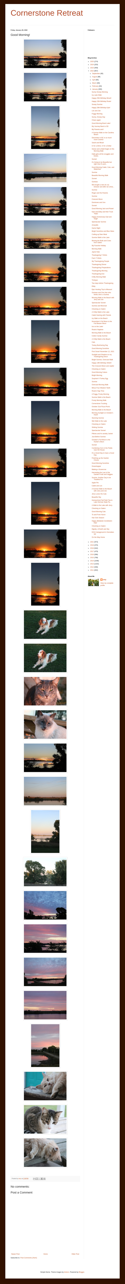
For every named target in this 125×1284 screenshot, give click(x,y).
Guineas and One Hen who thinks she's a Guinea (101, 293)
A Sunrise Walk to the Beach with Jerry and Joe (102, 490)
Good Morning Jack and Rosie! (103, 209)
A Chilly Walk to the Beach (101, 339)
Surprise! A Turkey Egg (100, 378)
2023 (92, 68)
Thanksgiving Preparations (101, 267)
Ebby (93, 286)
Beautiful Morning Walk (100, 175)
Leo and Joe (96, 111)
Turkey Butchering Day (100, 345)
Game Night (96, 228)
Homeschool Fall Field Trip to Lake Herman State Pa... (102, 501)
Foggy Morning (97, 114)
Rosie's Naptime (97, 330)
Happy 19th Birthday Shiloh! (102, 363)
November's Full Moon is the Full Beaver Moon (102, 322)
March (94, 83)
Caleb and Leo (97, 486)
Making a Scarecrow (99, 469)
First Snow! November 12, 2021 (103, 351)
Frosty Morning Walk (99, 400)
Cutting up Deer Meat (99, 234)
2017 (92, 551)
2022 (92, 71)
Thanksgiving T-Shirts (99, 255)
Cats (93, 342)
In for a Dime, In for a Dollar (101, 146)
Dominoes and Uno (98, 202)
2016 (92, 554)
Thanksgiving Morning (99, 271)
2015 (92, 557)
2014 (92, 561)
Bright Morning (97, 375)
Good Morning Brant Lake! (101, 123)
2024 (92, 65)
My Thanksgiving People (100, 261)
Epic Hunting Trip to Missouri (102, 289)
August (95, 77)
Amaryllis (95, 225)
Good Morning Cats (99, 512)
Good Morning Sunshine (100, 348)
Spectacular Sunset (99, 303)
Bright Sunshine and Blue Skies (103, 231)
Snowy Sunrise (97, 104)
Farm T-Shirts (96, 258)
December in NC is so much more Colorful (102, 139)
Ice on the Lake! (97, 326)
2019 (92, 545)
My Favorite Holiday (99, 246)
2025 (92, 61)
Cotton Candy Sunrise (99, 336)
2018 (92, 548)
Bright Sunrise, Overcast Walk (102, 360)
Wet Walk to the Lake (99, 421)
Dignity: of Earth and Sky (100, 529)
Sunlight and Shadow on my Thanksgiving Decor (102, 355)
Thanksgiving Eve (98, 274)
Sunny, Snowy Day (98, 117)
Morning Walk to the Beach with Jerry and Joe (103, 298)
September (96, 73)
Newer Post (15, 1254)
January (95, 89)
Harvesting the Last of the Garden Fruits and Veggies (102, 473)
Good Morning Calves (99, 372)
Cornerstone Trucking (99, 403)
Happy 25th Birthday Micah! (101, 98)
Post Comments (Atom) (28, 1258)
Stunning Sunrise (98, 418)
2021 (92, 542)
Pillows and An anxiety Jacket (102, 434)
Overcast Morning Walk (100, 385)
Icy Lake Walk (97, 95)
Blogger (81, 1272)
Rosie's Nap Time (98, 391)
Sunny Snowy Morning (100, 92)
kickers (66, 1272)
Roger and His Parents (100, 193)
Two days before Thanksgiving (102, 283)
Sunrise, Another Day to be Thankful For (101, 478)
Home (45, 1254)
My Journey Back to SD (100, 126)
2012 (92, 567)
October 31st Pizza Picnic (101, 407)
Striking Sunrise (97, 427)
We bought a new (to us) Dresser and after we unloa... (103, 186)
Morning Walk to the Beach (101, 333)
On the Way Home (98, 537)
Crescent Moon (97, 199)
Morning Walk (96, 249)
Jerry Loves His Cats (99, 494)
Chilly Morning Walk (99, 277)
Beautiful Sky (96, 497)
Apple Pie (95, 483)
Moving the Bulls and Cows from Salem (101, 241)
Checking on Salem (99, 309)
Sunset (94, 159)
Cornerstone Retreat (47, 12)
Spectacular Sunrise (99, 222)
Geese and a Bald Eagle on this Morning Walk (103, 150)
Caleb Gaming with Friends (101, 315)
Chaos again (96, 120)
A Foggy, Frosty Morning (100, 394)
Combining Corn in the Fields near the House (102, 449)
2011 (92, 570)
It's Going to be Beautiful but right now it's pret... (102, 163)
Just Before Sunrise (99, 437)
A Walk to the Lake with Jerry (102, 505)
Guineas (95, 182)
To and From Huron (98, 515)
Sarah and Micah (98, 143)
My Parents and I (98, 129)
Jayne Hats (96, 252)
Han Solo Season (98, 518)
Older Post (75, 1254)
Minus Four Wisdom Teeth (101, 388)
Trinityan (95, 280)
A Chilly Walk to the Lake (100, 312)
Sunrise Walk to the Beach (101, 397)
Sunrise (94, 172)
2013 (92, 564)
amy (104, 580)
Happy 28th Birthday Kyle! (101, 108)
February (95, 86)
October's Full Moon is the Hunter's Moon (101, 441)
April (94, 80)
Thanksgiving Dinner (99, 264)
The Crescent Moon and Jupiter (103, 366)
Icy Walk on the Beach (100, 318)
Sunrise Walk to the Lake (100, 237)
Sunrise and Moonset (99, 306)
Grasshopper (96, 466)
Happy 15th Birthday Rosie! (101, 101)
